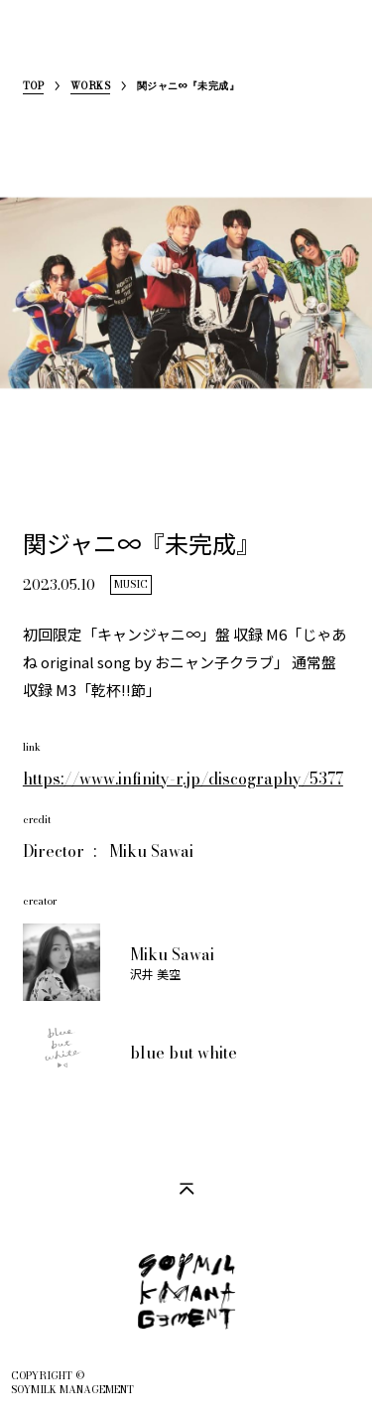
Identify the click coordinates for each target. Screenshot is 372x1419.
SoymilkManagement (38, 46)
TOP (33, 87)
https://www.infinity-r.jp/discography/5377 (183, 778)
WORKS (90, 87)
